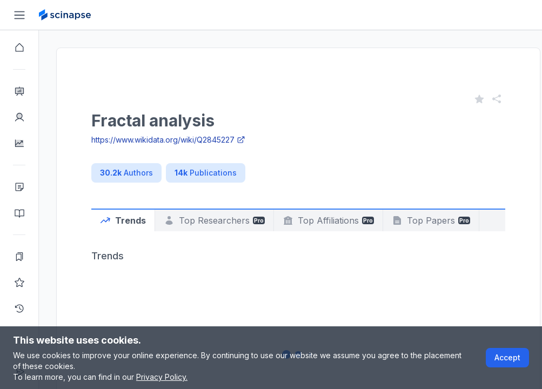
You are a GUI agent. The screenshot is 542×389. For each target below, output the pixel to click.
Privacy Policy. (162, 376)
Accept (507, 357)
